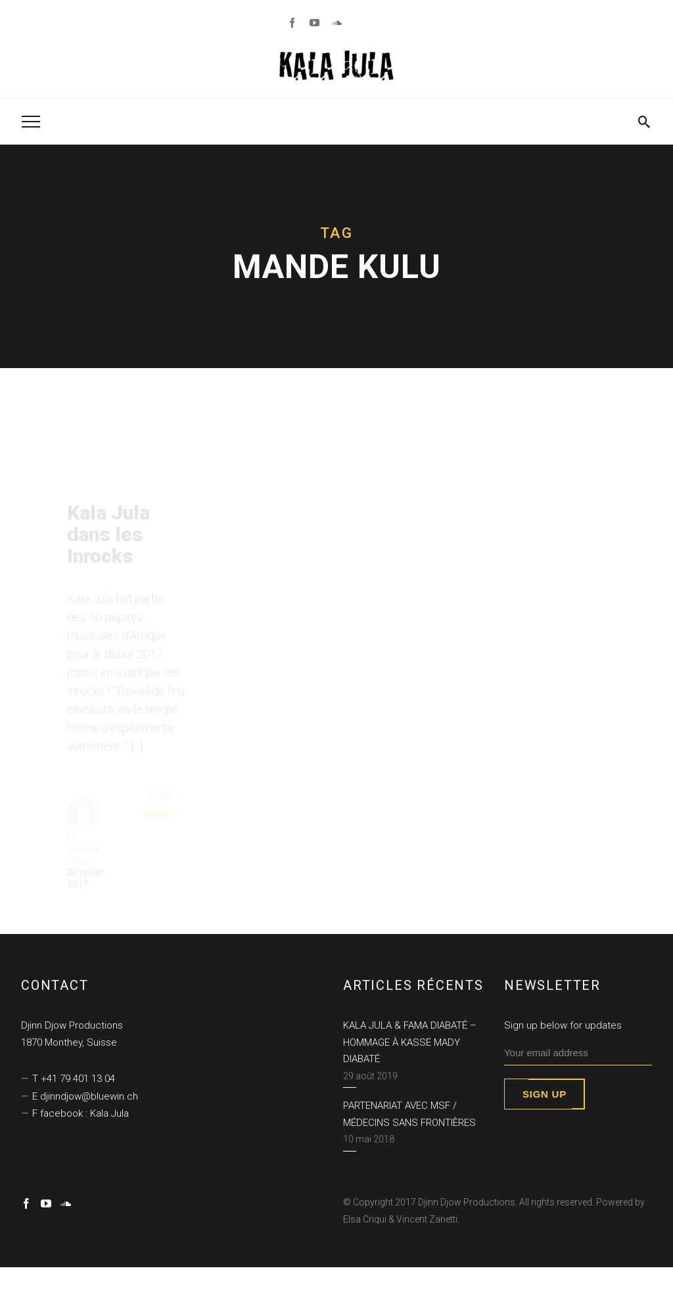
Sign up (544, 1094)
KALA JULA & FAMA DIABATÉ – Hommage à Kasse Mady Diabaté (409, 1042)
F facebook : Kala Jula (80, 1113)
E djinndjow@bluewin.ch (85, 1096)
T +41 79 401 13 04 (73, 1078)
